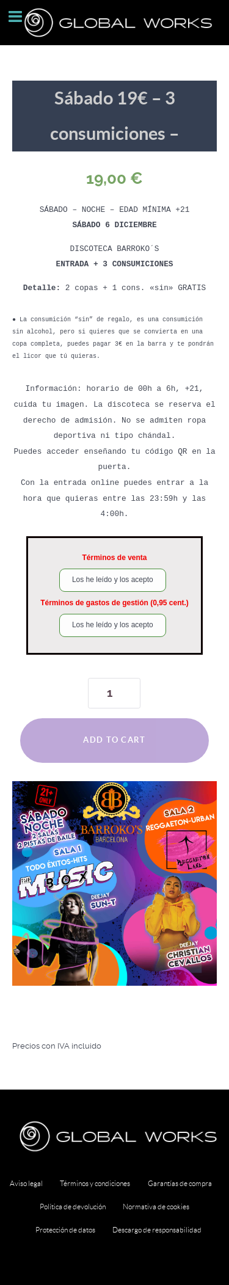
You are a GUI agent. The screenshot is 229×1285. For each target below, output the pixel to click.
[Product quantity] (114, 693)
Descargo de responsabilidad (157, 1230)
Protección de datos (65, 1230)
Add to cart (114, 739)
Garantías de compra (180, 1183)
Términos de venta (114, 557)
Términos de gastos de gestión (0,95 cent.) (114, 603)
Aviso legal (26, 1183)
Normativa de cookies (156, 1206)
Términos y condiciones (95, 1183)
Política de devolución (73, 1206)
